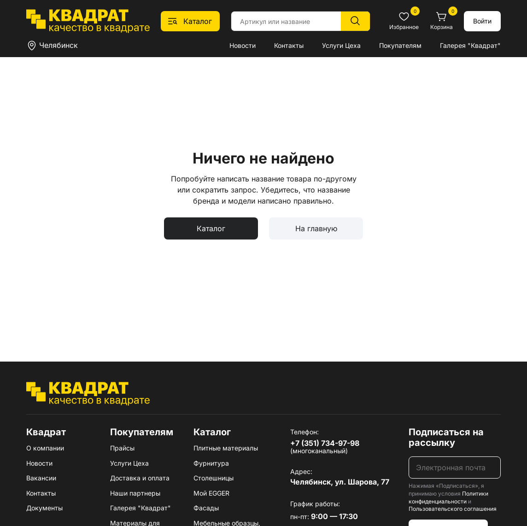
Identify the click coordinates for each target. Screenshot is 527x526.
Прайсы (122, 448)
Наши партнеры (135, 493)
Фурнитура (211, 463)
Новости (242, 45)
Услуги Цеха (341, 45)
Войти (482, 21)
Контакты (289, 45)
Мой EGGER (211, 493)
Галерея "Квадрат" (470, 45)
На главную (316, 228)
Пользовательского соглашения (453, 508)
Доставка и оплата (140, 478)
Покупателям (400, 45)
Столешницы (213, 478)
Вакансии (41, 478)
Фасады (206, 508)
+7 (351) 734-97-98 (324, 443)
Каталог (211, 228)
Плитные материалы (225, 448)
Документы (44, 508)
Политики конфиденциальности (448, 497)
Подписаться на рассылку (446, 437)
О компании (45, 448)
